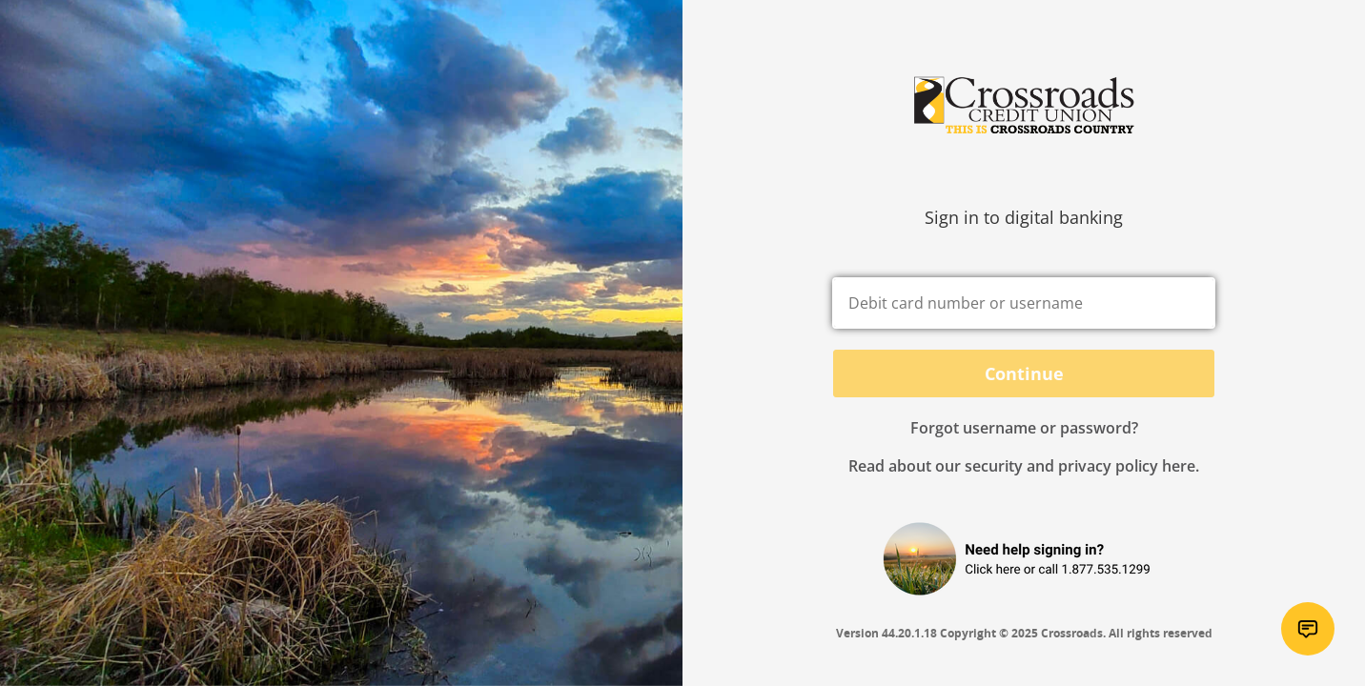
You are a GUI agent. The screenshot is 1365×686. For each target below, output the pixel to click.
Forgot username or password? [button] (1024, 427)
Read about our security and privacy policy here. (1023, 465)
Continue (1024, 373)
